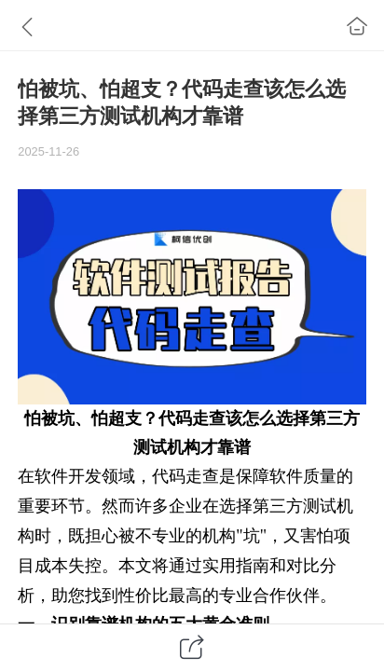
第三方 (334, 418)
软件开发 (68, 476)
